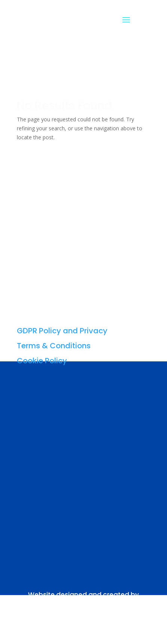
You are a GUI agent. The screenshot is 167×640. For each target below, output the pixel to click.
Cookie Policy (42, 360)
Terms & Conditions (54, 345)
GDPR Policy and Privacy (62, 330)
